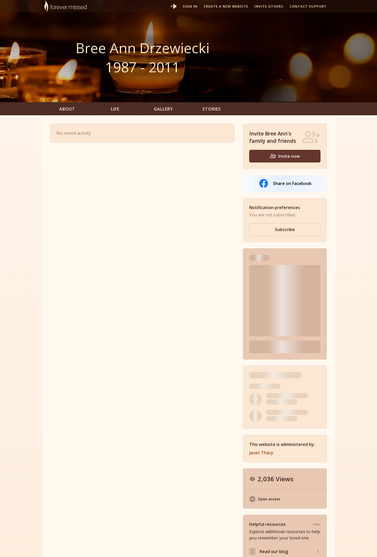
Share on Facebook (285, 183)
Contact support (308, 6)
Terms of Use (254, 547)
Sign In (190, 6)
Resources (229, 547)
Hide (316, 445)
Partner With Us (203, 547)
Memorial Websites (169, 547)
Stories (211, 109)
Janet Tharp (261, 373)
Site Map (304, 547)
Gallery (163, 109)
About (67, 109)
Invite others (268, 6)
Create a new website (226, 6)
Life (115, 109)
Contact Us (325, 547)
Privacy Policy (281, 547)
